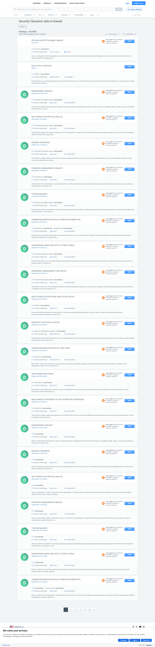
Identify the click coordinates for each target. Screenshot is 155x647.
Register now (138, 3)
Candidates (37, 3)
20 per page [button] (114, 34)
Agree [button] (135, 640)
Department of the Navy (39, 428)
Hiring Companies (60, 3)
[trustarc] (149, 645)
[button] (30, 14)
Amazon (34, 68)
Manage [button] (123, 640)
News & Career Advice (77, 3)
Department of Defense (39, 93)
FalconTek (34, 43)
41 (89, 610)
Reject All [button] (146, 640)
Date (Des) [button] (131, 34)
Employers (47, 3)
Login (127, 3)
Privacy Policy (6, 645)
